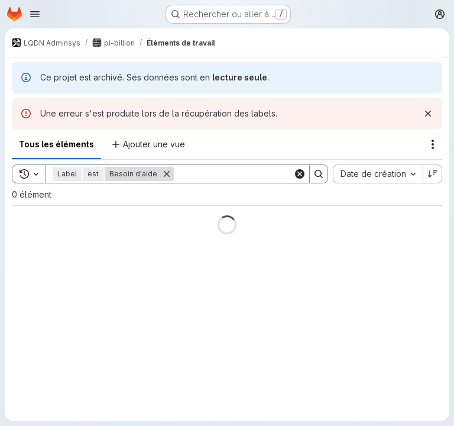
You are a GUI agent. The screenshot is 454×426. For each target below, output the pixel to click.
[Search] (247, 174)
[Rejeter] (428, 113)
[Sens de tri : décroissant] (432, 173)
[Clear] (300, 174)
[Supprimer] (167, 174)
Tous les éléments (56, 144)
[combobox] (378, 173)
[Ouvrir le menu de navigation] (34, 14)
